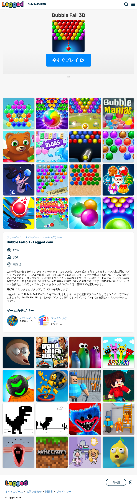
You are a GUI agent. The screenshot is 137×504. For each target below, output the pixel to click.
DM (130, 482)
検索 (126, 4)
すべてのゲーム (14, 491)
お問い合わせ (34, 491)
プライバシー (64, 491)
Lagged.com (17, 483)
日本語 (116, 482)
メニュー (133, 4)
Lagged (13, 4)
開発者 (49, 491)
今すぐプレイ (65, 60)
